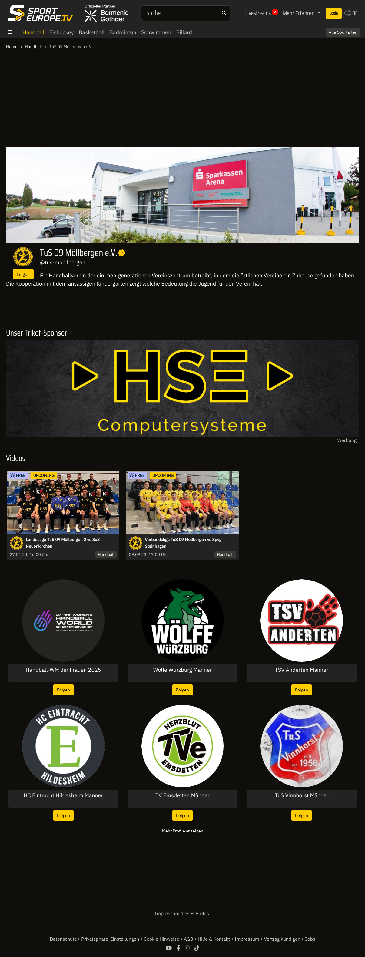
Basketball (92, 32)
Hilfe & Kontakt (214, 939)
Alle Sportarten (343, 32)
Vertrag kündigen (282, 939)
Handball (33, 32)
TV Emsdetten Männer (182, 795)
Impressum (246, 939)
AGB (189, 939)
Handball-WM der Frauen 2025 (63, 670)
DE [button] (351, 13)
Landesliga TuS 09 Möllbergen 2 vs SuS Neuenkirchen (63, 543)
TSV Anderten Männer (301, 670)
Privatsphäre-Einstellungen (110, 939)
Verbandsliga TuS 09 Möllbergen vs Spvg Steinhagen (183, 543)
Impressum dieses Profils (182, 914)
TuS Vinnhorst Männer (302, 795)
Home (12, 46)
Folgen (23, 274)
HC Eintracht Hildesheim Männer (63, 795)
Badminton (122, 32)
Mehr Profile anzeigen (182, 831)
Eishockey (61, 32)
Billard (184, 32)
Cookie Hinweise (162, 939)
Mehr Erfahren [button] (299, 13)
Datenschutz (64, 939)
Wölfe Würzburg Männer (182, 670)
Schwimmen (156, 32)
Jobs (310, 939)
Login (334, 13)
